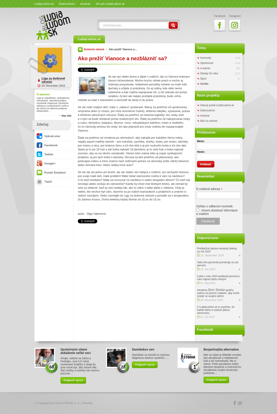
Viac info (66, 115)
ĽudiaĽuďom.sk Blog (53, 25)
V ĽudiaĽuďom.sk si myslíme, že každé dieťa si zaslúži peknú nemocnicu (216, 310)
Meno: (201, 141)
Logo (138, 403)
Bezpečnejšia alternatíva (221, 349)
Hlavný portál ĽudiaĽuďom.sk (217, 105)
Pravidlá (87, 403)
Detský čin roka (209, 73)
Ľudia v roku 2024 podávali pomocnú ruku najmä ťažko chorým (218, 278)
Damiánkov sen (143, 349)
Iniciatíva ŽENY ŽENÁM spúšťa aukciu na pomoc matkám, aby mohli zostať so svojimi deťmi (218, 293)
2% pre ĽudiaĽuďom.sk (110, 3)
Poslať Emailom (51, 172)
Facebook (47, 145)
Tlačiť (44, 181)
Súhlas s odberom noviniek (214, 206)
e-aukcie (205, 68)
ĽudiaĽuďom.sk (44, 3)
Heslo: (201, 151)
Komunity (205, 57)
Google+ (46, 163)
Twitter (45, 154)
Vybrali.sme (48, 136)
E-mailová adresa (209, 189)
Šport (203, 78)
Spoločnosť (206, 63)
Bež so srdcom (208, 120)
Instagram (240, 403)
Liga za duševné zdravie (53, 80)
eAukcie (85, 3)
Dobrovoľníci (67, 3)
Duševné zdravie (94, 49)
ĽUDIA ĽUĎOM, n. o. (67, 403)
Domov (80, 49)
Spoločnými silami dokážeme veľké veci (75, 351)
